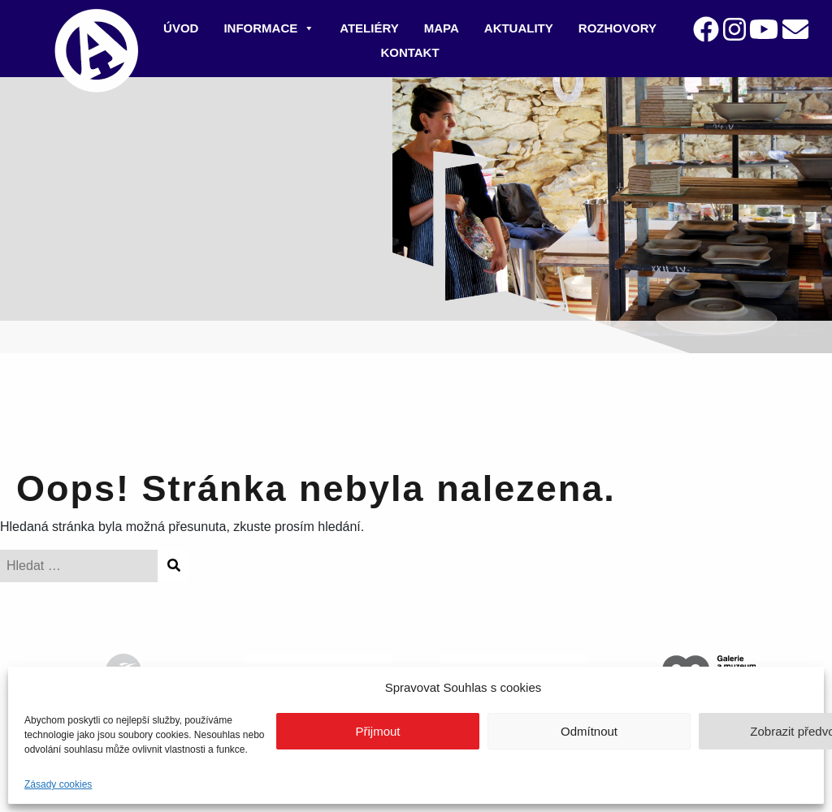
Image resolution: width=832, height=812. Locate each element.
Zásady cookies (58, 784)
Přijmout (377, 731)
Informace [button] (268, 28)
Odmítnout (589, 731)
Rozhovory (617, 28)
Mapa (441, 28)
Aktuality (518, 28)
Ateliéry (369, 28)
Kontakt (409, 52)
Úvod (180, 28)
